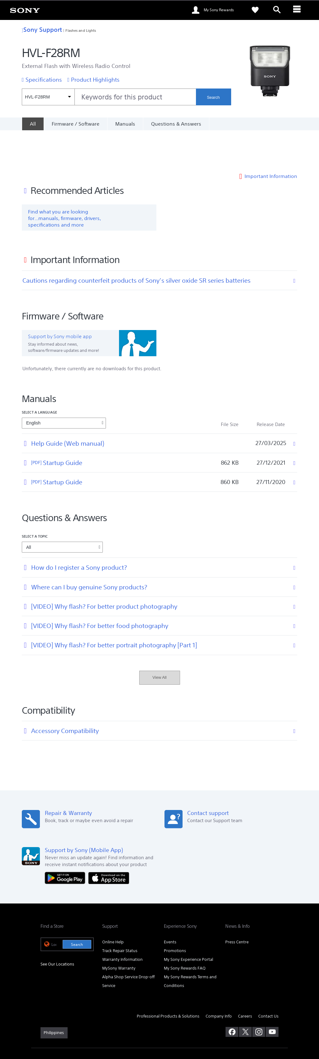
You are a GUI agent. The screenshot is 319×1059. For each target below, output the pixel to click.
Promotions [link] (175, 914)
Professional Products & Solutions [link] (168, 979)
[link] (24, 10)
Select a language (39, 375)
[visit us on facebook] (232, 995)
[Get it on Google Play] (66, 841)
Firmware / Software (75, 124)
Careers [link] (245, 979)
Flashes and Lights (80, 30)
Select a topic (35, 499)
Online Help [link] (113, 905)
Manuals (125, 124)
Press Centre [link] (237, 905)
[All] (33, 123)
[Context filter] (48, 97)
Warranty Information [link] (122, 923)
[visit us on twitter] (245, 995)
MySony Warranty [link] (119, 931)
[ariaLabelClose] (299, 10)
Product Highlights (95, 79)
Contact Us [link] (268, 979)
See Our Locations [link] (57, 927)
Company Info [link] (219, 979)
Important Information (271, 140)
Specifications (44, 79)
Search (213, 97)
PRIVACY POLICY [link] (94, 1025)
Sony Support (42, 29)
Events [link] (170, 905)
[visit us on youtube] (272, 995)
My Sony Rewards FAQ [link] (185, 931)
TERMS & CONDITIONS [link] (58, 1025)
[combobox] (109, 97)
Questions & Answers (176, 124)
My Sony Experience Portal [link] (188, 923)
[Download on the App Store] (108, 841)
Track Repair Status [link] (119, 914)
